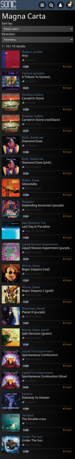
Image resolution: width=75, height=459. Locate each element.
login (69, 66)
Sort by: (7, 23)
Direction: (9, 34)
